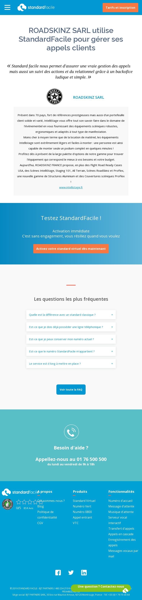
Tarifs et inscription (120, 8)
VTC (76, 523)
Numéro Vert (82, 506)
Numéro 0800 (82, 512)
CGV (40, 523)
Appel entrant (82, 517)
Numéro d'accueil (120, 501)
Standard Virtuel (84, 501)
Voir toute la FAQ (71, 389)
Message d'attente (121, 506)
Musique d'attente (121, 512)
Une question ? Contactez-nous (101, 586)
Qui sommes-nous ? (51, 501)
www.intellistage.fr (71, 187)
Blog (40, 506)
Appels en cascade (120, 534)
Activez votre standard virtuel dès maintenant (71, 249)
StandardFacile (35, 7)
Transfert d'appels (121, 528)
